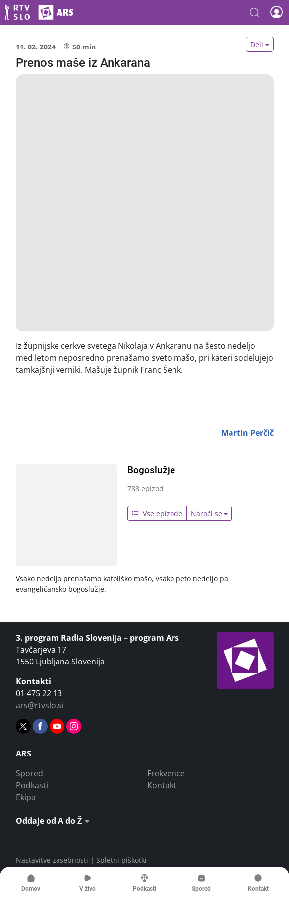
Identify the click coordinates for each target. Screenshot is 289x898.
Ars (39, 12)
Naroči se (206, 513)
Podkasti (32, 785)
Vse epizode (157, 513)
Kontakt (161, 785)
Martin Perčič (247, 432)
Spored (29, 773)
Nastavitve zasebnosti (52, 860)
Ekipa (26, 797)
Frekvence (166, 773)
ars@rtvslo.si (40, 705)
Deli (256, 44)
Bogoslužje (151, 469)
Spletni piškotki (121, 860)
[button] (254, 12)
